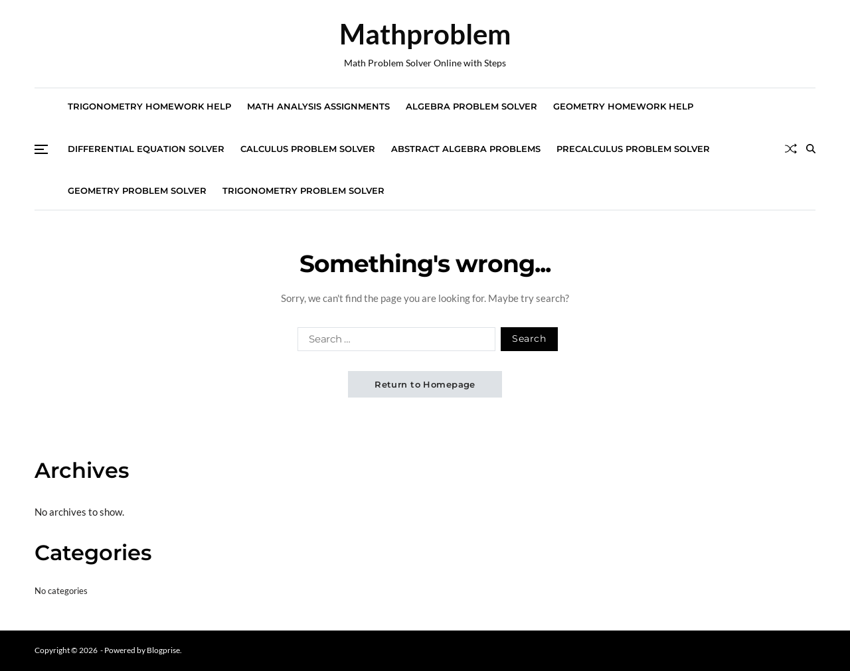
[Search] (810, 148)
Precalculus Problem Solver (633, 148)
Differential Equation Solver (146, 148)
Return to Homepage (425, 384)
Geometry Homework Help (623, 106)
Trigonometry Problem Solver (303, 190)
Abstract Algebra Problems (466, 148)
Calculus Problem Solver (307, 148)
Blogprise (163, 650)
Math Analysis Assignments (318, 106)
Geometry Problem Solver (137, 190)
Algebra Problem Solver (471, 106)
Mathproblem (425, 34)
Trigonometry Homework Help (149, 106)
